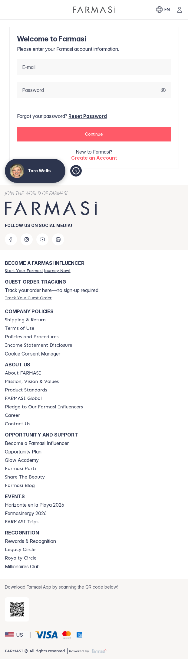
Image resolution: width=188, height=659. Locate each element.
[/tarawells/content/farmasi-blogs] (20, 485)
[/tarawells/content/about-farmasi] (23, 373)
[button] (94, 134)
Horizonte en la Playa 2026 (34, 505)
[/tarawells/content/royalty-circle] (21, 558)
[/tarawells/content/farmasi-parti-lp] (20, 469)
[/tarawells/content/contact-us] (17, 424)
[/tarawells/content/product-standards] (26, 390)
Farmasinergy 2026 (26, 513)
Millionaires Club (22, 566)
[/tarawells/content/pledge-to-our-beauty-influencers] (44, 407)
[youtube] (42, 239)
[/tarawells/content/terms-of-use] (19, 328)
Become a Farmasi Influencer (37, 443)
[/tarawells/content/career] (12, 415)
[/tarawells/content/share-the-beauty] (25, 477)
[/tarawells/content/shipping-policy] (25, 320)
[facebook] (11, 239)
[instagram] (27, 239)
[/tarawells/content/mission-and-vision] (32, 381)
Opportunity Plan (23, 452)
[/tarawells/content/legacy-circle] (20, 550)
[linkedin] (58, 239)
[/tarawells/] (94, 10)
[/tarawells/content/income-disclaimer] (38, 345)
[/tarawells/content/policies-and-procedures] (31, 337)
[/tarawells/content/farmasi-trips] (21, 522)
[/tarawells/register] (37, 270)
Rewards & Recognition (30, 541)
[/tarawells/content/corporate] (23, 398)
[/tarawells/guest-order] (28, 297)
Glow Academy (22, 460)
